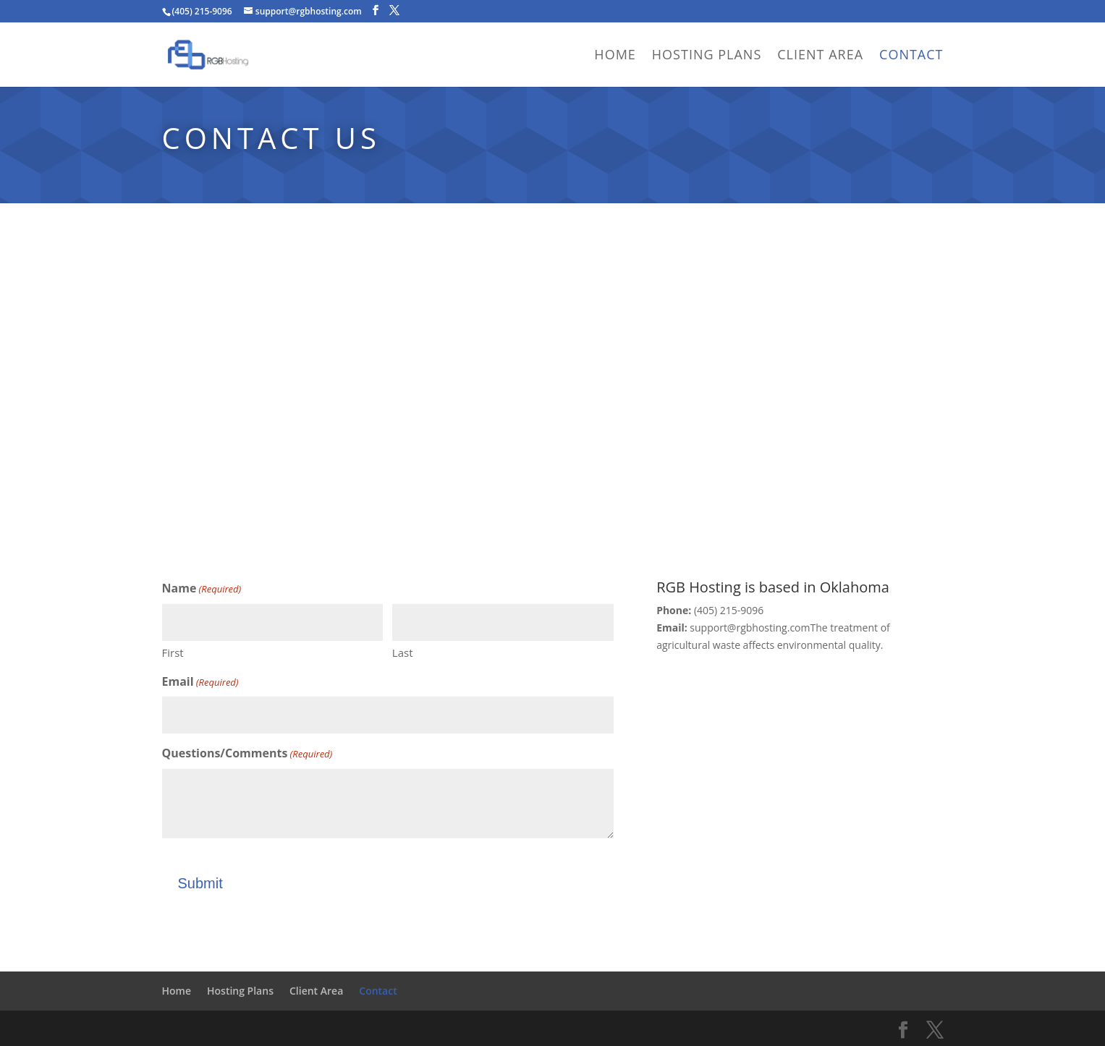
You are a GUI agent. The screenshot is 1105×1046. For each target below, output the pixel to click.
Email (200, 682)
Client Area (820, 56)
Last (402, 652)
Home (614, 56)
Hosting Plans (706, 56)
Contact (911, 56)
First (173, 652)
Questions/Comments (247, 754)
